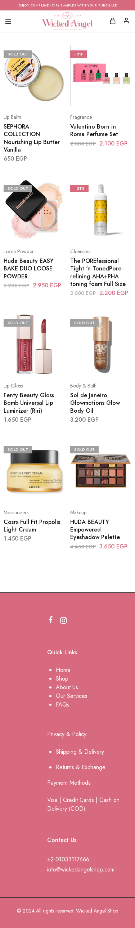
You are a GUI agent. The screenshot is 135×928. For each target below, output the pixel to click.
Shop (62, 678)
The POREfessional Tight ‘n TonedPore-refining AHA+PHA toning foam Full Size (98, 272)
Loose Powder (19, 251)
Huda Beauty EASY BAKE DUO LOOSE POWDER (29, 269)
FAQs (62, 704)
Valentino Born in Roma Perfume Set (94, 130)
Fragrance (81, 117)
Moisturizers (16, 512)
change (96, 767)
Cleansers (80, 251)
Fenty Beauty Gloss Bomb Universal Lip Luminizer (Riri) (29, 403)
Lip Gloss (13, 385)
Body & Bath (83, 385)
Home (63, 670)
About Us (67, 687)
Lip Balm (12, 117)
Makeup (78, 512)
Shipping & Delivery (80, 752)
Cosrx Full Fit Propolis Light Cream (32, 526)
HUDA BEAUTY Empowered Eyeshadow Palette (95, 530)
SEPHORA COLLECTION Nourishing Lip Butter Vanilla (32, 138)
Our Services (71, 696)
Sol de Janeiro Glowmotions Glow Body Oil (95, 403)
